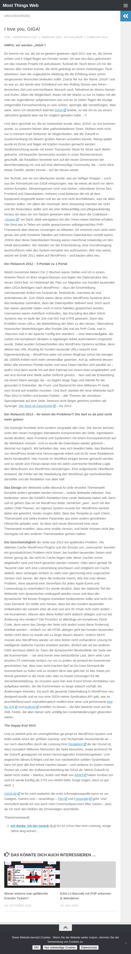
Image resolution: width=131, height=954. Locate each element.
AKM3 (80, 775)
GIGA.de (12, 793)
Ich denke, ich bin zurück (30, 826)
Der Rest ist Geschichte (37, 406)
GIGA (60, 110)
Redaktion (77, 744)
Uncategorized (17, 16)
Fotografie (83, 799)
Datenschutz (89, 947)
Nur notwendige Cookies (60, 947)
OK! (36, 947)
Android (31, 707)
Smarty (12, 219)
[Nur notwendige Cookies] (126, 943)
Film (62, 799)
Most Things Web (21, 5)
